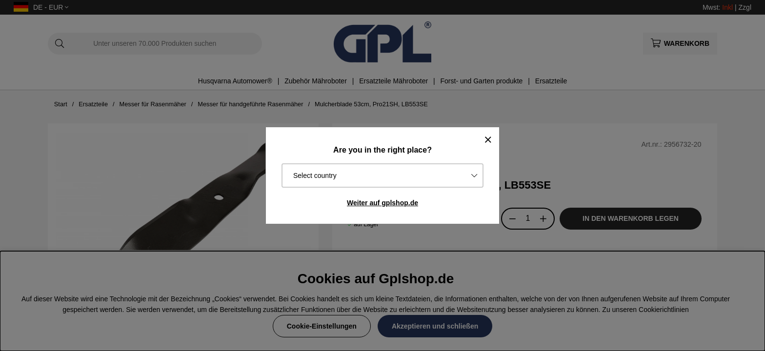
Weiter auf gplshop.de (382, 203)
